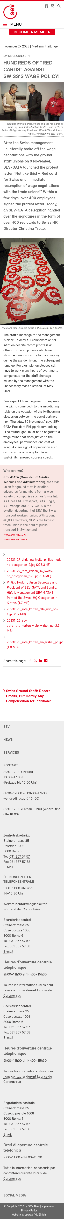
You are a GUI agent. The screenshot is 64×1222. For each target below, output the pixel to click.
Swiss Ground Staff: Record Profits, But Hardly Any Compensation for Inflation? (28, 696)
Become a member (32, 32)
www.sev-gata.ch (15, 534)
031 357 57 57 (19, 856)
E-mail (8, 952)
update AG (31, 1214)
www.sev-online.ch (16, 539)
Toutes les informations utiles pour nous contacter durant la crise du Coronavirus (28, 990)
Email (7, 1134)
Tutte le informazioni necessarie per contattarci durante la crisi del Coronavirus (29, 1173)
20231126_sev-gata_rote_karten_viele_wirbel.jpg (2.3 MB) (33, 626)
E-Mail (8, 867)
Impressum (47, 1206)
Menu (15, 24)
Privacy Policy (29, 1210)
